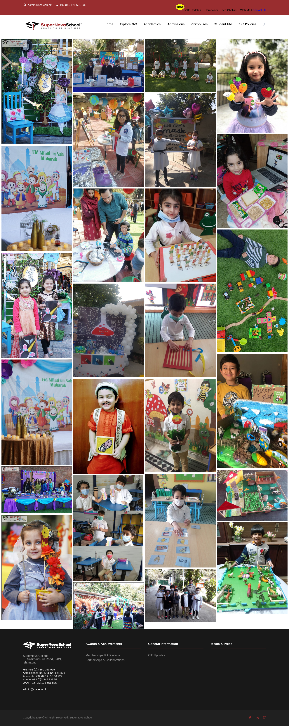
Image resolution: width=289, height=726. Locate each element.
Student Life (223, 24)
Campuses (199, 24)
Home (109, 24)
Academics (152, 24)
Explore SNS (128, 24)
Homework (211, 10)
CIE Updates (193, 10)
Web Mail (246, 10)
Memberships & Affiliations (103, 655)
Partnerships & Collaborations (105, 660)
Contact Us (259, 10)
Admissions (176, 24)
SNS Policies (247, 24)
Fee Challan (229, 10)
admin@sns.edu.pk (35, 689)
